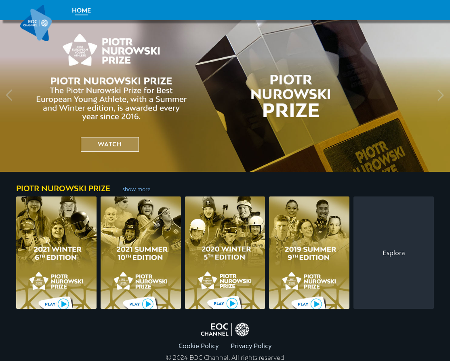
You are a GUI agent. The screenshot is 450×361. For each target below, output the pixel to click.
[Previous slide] (10, 96)
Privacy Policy (251, 345)
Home (81, 10)
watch (110, 144)
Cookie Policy (199, 345)
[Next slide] (440, 96)
